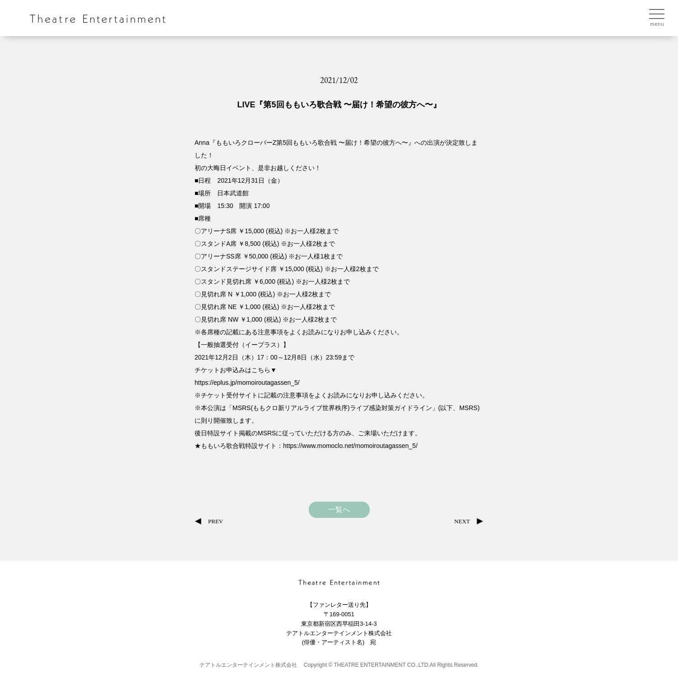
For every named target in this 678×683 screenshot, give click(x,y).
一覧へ (339, 509)
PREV (215, 521)
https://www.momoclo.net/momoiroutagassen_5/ (350, 445)
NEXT (462, 521)
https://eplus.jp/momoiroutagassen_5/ (247, 382)
